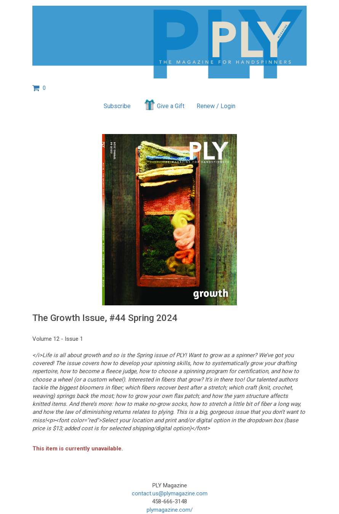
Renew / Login (216, 106)
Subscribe (117, 106)
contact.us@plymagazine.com (170, 493)
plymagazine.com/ (170, 509)
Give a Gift (163, 104)
